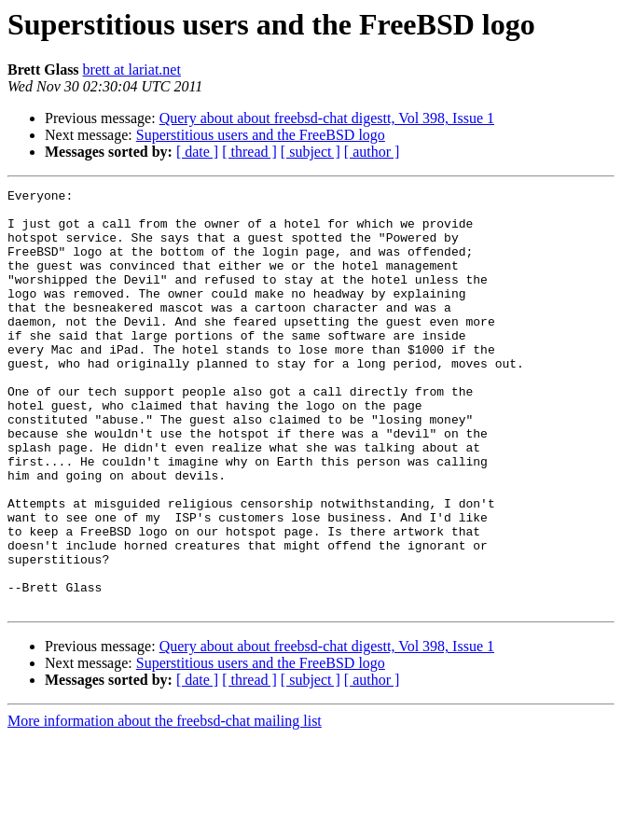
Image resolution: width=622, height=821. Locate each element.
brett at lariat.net (132, 69)
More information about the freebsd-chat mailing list (164, 805)
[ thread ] (249, 152)
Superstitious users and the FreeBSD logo (260, 135)
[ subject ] (310, 152)
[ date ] (197, 152)
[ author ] (372, 152)
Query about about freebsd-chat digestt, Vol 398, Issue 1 (326, 118)
